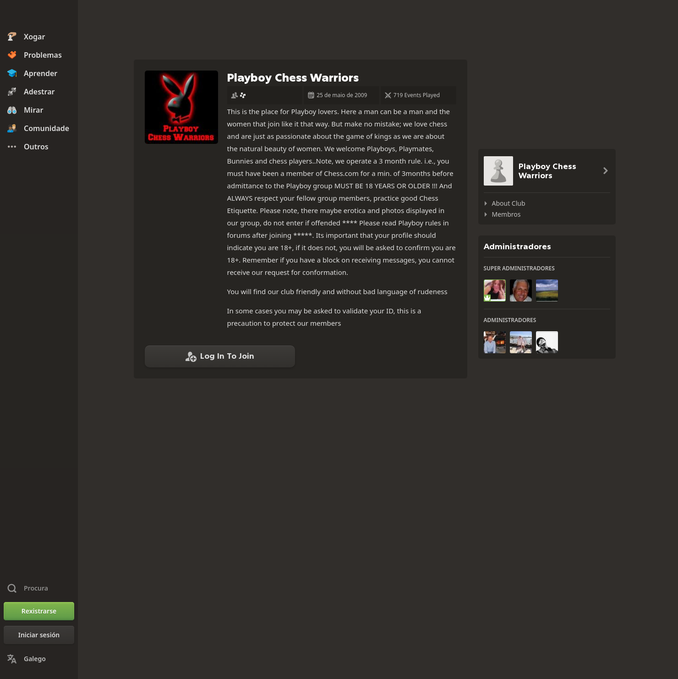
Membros (506, 214)
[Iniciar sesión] (39, 635)
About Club (508, 203)
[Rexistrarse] (39, 611)
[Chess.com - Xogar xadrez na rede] (39, 15)
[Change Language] (39, 659)
